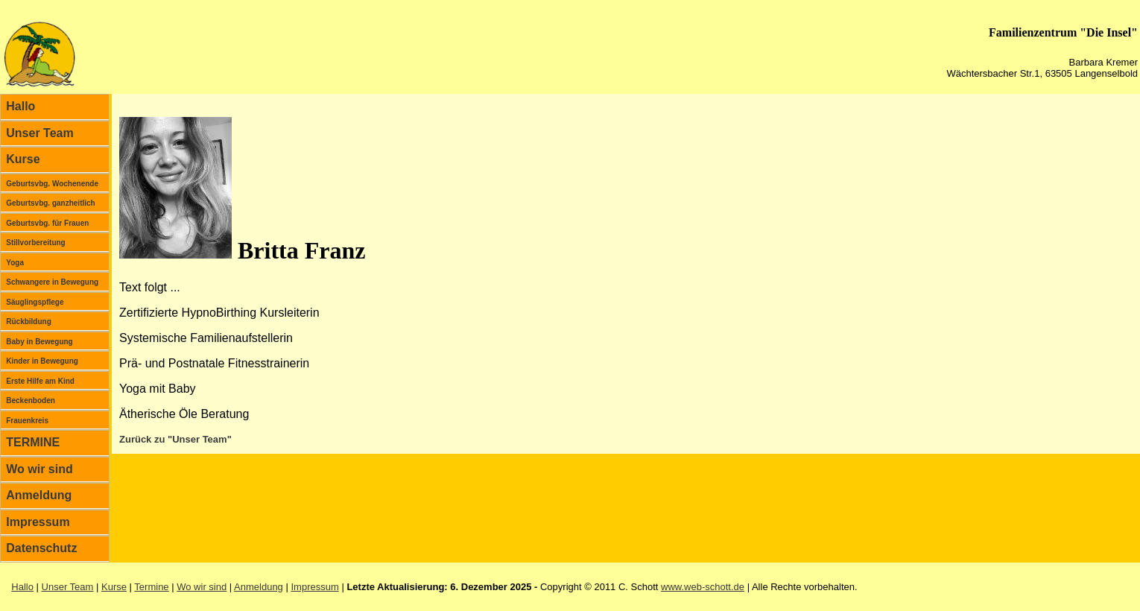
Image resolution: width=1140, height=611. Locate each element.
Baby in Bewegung (39, 342)
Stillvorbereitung (35, 242)
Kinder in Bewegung (42, 361)
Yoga (15, 263)
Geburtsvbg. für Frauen (47, 223)
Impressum (37, 522)
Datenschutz (41, 548)
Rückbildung (28, 321)
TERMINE (33, 442)
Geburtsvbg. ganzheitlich (50, 203)
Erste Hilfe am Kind (40, 381)
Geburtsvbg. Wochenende (52, 184)
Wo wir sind (39, 469)
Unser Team (39, 133)
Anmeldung (39, 495)
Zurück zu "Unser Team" (175, 439)
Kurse (22, 159)
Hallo (20, 106)
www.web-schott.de (702, 586)
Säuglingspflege (34, 302)
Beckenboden (30, 400)
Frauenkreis (27, 421)
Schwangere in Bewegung (52, 282)
